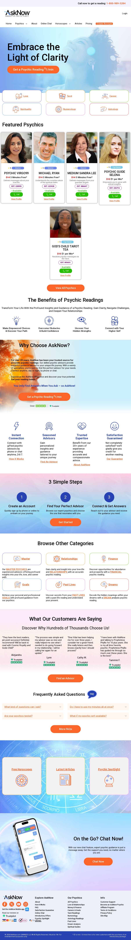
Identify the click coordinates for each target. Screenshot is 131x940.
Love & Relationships (76, 905)
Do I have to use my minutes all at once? (92, 706)
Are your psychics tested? (18, 715)
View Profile (16, 199)
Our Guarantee (115, 458)
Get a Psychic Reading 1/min (33, 69)
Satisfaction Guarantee (44, 910)
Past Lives (72, 921)
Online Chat (46, 24)
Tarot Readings (74, 913)
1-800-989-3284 (115, 3)
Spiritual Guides (74, 927)
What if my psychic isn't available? (88, 715)
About (34, 24)
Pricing (89, 24)
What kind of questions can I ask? (22, 706)
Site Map (104, 916)
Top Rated (117, 167)
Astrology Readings (76, 919)
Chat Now (98, 861)
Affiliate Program (107, 907)
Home (9, 24)
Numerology (72, 916)
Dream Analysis (74, 924)
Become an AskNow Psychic (112, 905)
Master (18, 168)
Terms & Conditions (108, 910)
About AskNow (82, 464)
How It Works (16, 458)
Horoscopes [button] (61, 24)
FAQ (36, 907)
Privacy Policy (106, 913)
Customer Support (108, 902)
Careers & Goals (74, 910)
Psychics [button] (19, 24)
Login (124, 13)
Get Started (65, 522)
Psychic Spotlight (42, 919)
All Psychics (73, 902)
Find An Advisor (49, 461)
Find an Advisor (65, 678)
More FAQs (65, 729)
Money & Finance (74, 907)
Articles (78, 24)
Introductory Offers (43, 916)
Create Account (104, 24)
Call (16, 194)
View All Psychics (66, 287)
